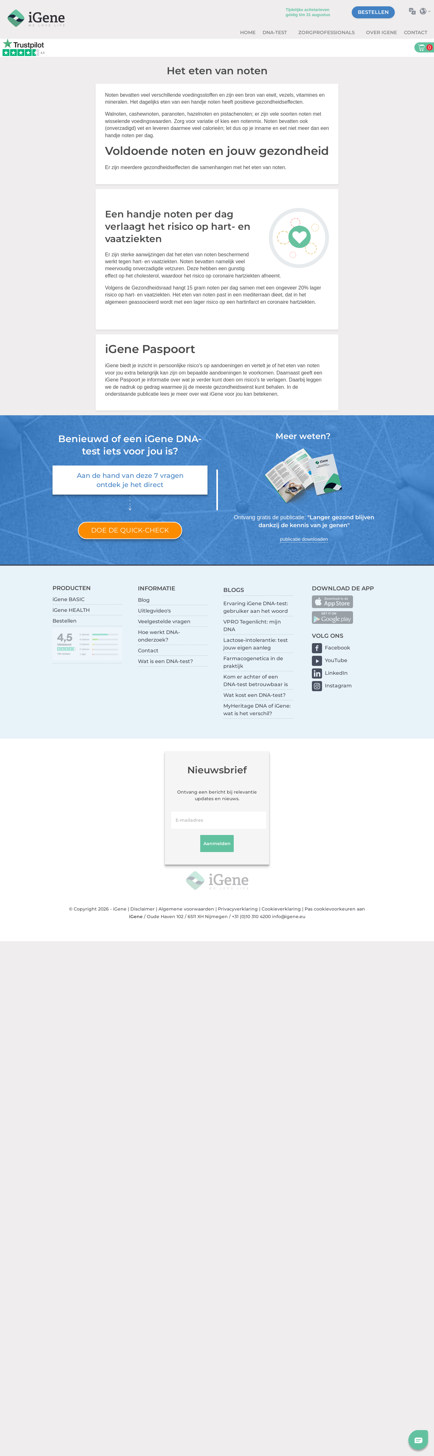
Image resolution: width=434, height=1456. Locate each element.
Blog (144, 600)
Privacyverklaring (238, 909)
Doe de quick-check (130, 530)
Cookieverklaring (281, 909)
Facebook (337, 648)
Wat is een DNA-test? (165, 661)
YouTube (336, 660)
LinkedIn (336, 673)
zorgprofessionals (327, 32)
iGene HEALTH (71, 610)
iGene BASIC (68, 599)
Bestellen (373, 12)
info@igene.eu (288, 916)
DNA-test (275, 32)
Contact (415, 32)
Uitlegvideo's (154, 611)
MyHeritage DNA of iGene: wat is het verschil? (257, 709)
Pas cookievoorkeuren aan (335, 909)
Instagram (338, 686)
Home (248, 32)
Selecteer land (427, 11)
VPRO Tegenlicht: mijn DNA (252, 625)
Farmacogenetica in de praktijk (253, 662)
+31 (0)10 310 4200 (251, 916)
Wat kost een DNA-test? (254, 695)
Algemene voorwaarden (186, 909)
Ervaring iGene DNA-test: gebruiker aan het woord (255, 607)
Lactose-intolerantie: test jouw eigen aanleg (255, 644)
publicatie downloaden (304, 539)
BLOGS (233, 590)
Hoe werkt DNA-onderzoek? (159, 636)
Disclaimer (142, 909)
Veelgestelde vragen (164, 621)
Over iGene (381, 32)
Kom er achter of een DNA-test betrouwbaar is (255, 680)
